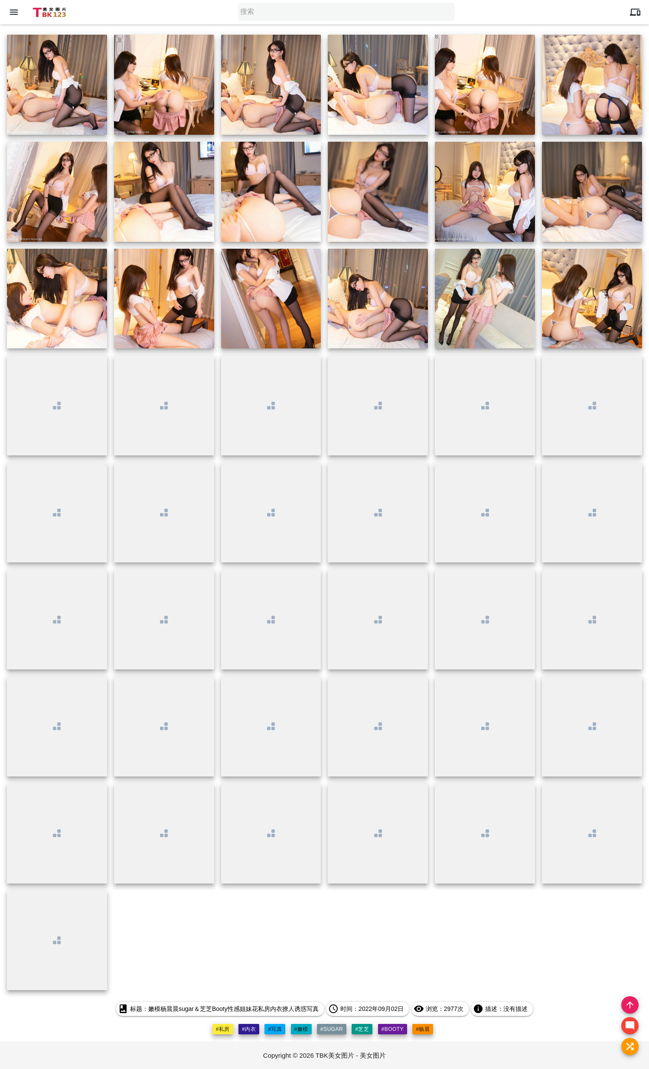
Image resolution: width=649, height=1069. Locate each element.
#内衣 (249, 1029)
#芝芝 (362, 1029)
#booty (393, 1029)
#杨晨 (423, 1029)
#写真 (275, 1029)
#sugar (331, 1029)
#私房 (223, 1029)
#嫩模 (301, 1029)
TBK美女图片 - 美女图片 (351, 1055)
